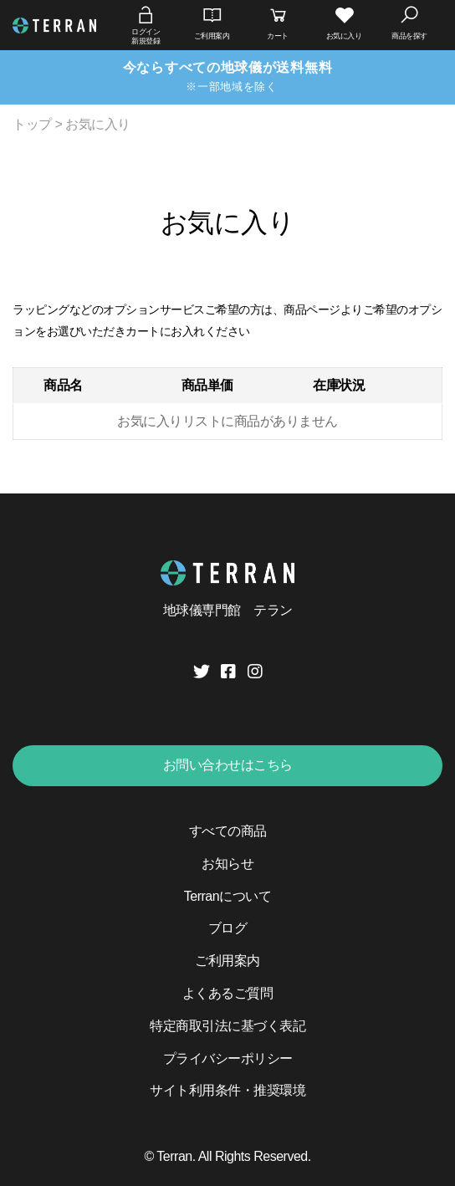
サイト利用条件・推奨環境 (227, 1090)
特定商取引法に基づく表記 (227, 1026)
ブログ (228, 928)
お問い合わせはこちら (228, 765)
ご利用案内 (227, 960)
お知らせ (227, 863)
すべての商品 (228, 831)
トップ (32, 124)
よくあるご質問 (228, 993)
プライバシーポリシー (228, 1058)
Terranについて (227, 896)
